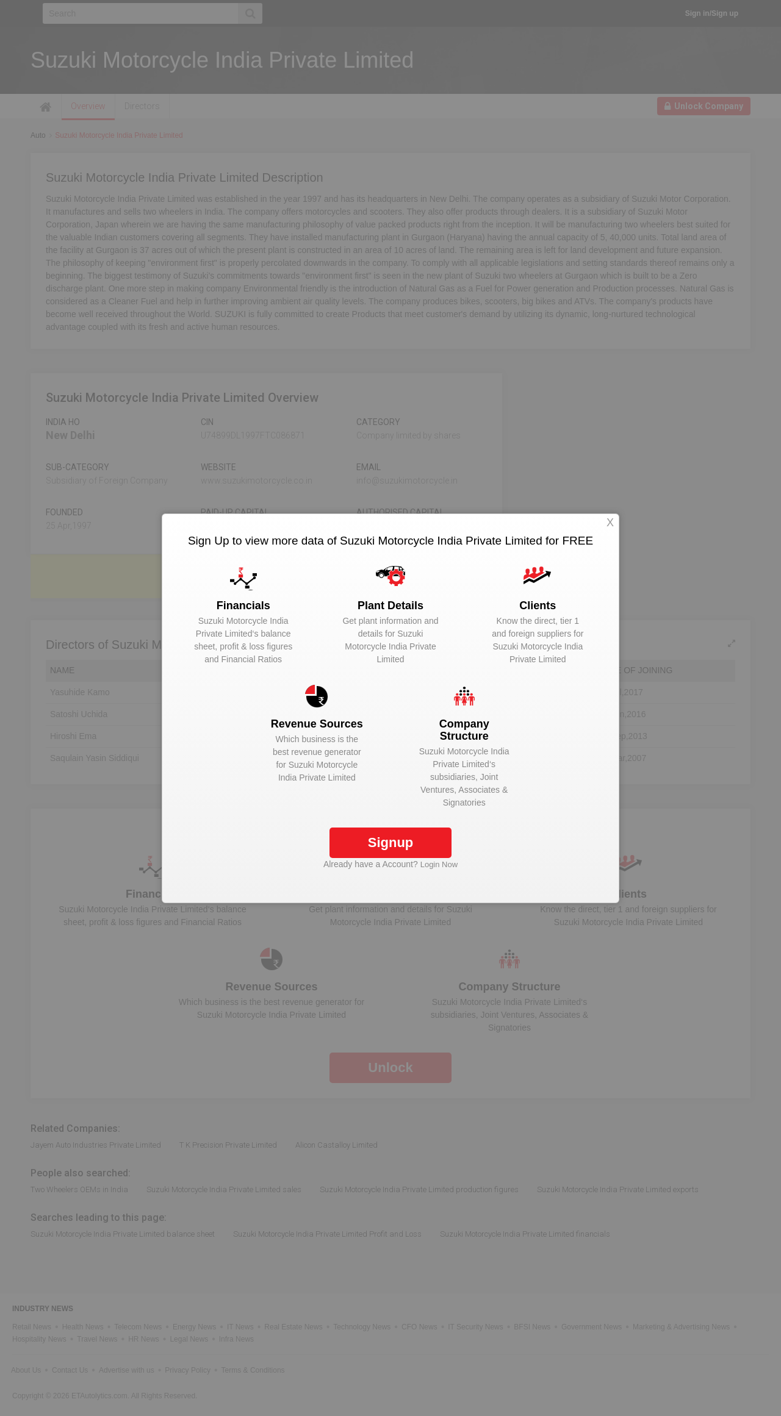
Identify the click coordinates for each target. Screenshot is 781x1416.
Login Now (439, 864)
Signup (391, 842)
